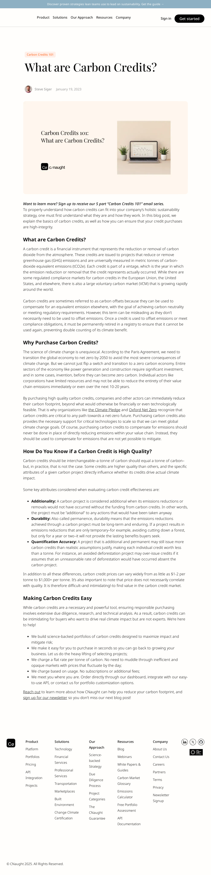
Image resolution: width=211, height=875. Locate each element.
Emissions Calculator (125, 794)
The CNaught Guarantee (97, 812)
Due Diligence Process (96, 780)
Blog (120, 749)
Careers (159, 764)
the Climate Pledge (104, 409)
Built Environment (64, 802)
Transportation (66, 783)
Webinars (124, 756)
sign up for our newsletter (45, 697)
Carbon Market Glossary (128, 781)
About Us (160, 749)
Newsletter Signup (161, 798)
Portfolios (33, 756)
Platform (32, 749)
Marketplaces (65, 791)
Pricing (31, 764)
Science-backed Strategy (95, 761)
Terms (157, 779)
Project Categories (97, 796)
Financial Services (61, 759)
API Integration (34, 775)
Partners (159, 772)
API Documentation (129, 821)
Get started (189, 18)
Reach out (31, 691)
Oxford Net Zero (143, 409)
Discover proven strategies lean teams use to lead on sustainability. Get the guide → (105, 4)
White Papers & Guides (129, 767)
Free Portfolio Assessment (127, 807)
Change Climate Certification (67, 815)
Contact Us (161, 756)
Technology (63, 749)
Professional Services (64, 773)
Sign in (166, 18)
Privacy (158, 787)
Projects (32, 785)
